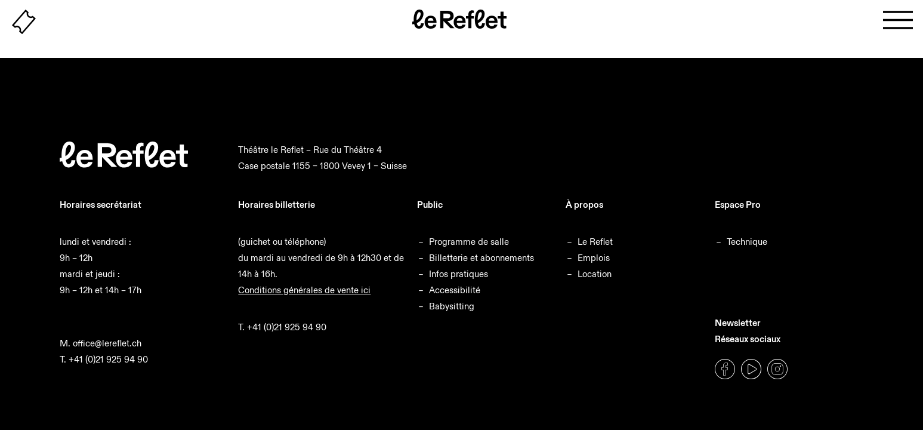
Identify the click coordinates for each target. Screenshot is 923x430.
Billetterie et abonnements (481, 257)
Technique (747, 241)
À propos (584, 204)
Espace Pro (738, 204)
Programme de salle (469, 241)
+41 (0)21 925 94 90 (108, 359)
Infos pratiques (458, 274)
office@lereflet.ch (107, 343)
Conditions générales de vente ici (304, 290)
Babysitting (451, 306)
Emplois (594, 257)
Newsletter (738, 322)
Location (595, 274)
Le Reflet (595, 241)
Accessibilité (454, 290)
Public (430, 204)
